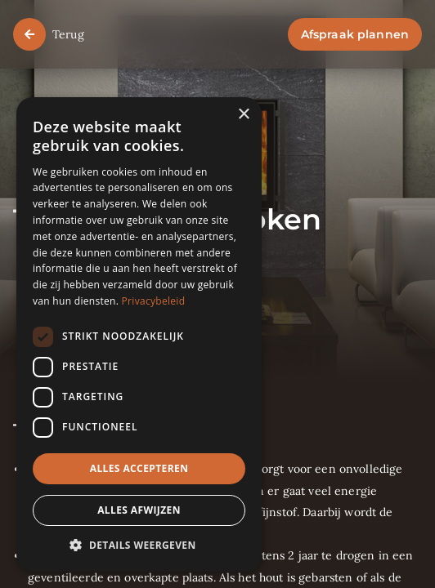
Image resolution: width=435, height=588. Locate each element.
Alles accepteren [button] (139, 468)
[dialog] (139, 334)
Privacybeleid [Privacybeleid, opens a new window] (154, 301)
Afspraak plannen (355, 34)
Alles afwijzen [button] (139, 510)
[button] (139, 546)
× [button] (243, 115)
